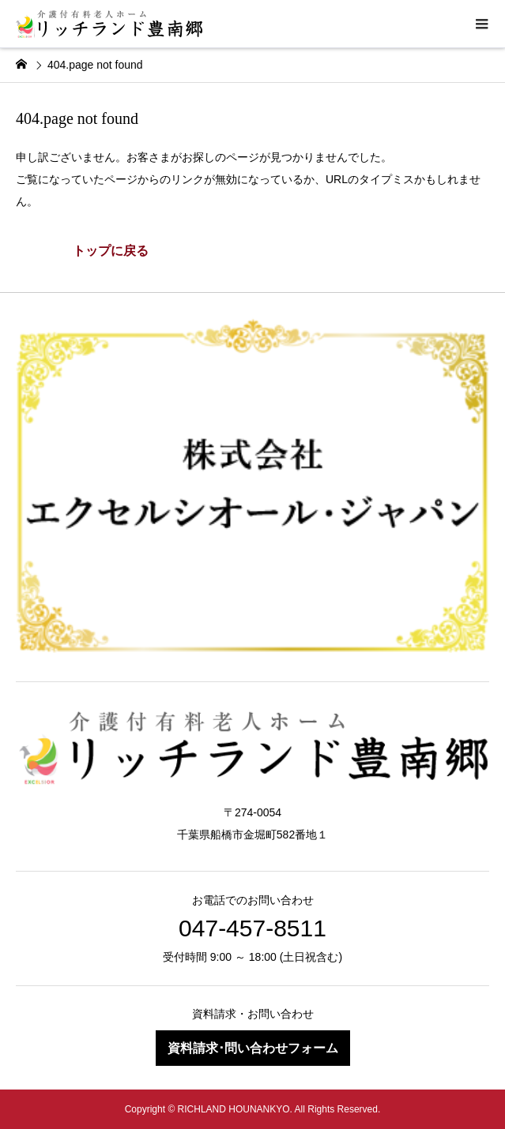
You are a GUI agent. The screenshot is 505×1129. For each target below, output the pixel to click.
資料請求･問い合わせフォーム (253, 1048)
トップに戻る (111, 250)
